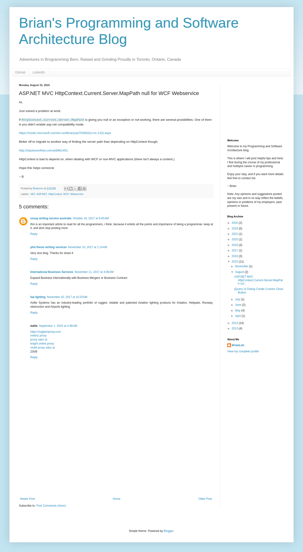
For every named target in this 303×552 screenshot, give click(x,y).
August (240, 272)
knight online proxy (42, 343)
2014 (235, 323)
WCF (66, 194)
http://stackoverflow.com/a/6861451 (43, 150)
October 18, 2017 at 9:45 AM (91, 218)
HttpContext (55, 194)
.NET (32, 194)
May (238, 310)
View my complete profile (243, 351)
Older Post (205, 498)
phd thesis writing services (48, 247)
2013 (235, 328)
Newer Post (27, 498)
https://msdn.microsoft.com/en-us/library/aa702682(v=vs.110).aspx (65, 133)
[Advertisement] (251, 107)
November (242, 266)
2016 (235, 256)
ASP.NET (42, 194)
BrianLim (238, 345)
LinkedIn (39, 72)
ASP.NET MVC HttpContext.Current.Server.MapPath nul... (258, 280)
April (238, 316)
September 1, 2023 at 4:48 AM (58, 326)
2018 (235, 245)
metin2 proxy (38, 335)
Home (116, 498)
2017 (235, 250)
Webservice (77, 194)
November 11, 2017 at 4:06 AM (94, 272)
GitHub (20, 72)
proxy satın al (38, 339)
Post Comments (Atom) (51, 505)
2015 (235, 261)
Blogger (168, 531)
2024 (235, 228)
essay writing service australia (50, 218)
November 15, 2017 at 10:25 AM (67, 297)
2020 (235, 239)
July (238, 299)
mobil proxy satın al (42, 347)
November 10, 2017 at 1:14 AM (87, 247)
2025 (235, 222)
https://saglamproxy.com (45, 331)
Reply (34, 234)
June (238, 304)
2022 (235, 234)
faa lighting (37, 297)
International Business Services (51, 272)
